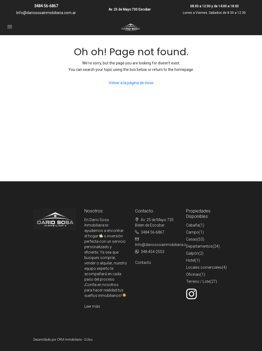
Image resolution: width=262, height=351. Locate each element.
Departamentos (199, 246)
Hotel (190, 260)
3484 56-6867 (46, 6)
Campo (192, 232)
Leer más (92, 306)
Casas (191, 239)
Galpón (192, 253)
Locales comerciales (204, 267)
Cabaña (192, 225)
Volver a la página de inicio (131, 83)
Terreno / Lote (198, 281)
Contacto (143, 262)
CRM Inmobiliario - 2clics (75, 340)
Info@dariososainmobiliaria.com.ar (46, 13)
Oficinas (193, 274)
